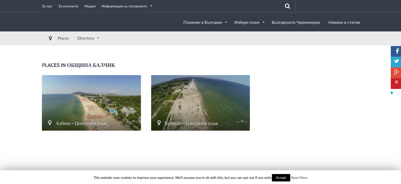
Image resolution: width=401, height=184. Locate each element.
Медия (90, 6)
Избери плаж (247, 22)
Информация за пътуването (125, 6)
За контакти (68, 6)
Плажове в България (203, 22)
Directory (74, 38)
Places (51, 38)
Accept (281, 178)
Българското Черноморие (296, 22)
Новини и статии (344, 22)
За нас (47, 6)
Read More (299, 178)
